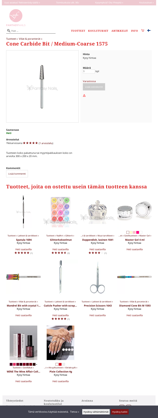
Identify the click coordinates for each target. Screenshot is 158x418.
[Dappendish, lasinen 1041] (97, 225)
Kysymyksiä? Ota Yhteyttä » (109, 2)
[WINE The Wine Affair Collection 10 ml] (23, 355)
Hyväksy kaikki (119, 411)
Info (134, 30)
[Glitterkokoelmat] (60, 225)
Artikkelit (119, 30)
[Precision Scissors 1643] (97, 291)
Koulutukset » (146, 2)
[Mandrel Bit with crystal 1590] (23, 291)
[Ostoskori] (142, 30)
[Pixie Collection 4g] (60, 355)
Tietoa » (74, 411)
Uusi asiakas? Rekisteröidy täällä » (22, 2)
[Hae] (31, 31)
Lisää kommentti (17, 173)
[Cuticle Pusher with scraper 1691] (60, 291)
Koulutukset (98, 30)
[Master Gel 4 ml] (134, 225)
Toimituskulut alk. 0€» (67, 2)
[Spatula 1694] (23, 225)
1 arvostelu (46, 143)
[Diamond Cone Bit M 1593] (134, 291)
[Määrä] (89, 71)
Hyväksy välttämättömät (95, 411)
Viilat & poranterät (30, 38)
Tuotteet (78, 30)
